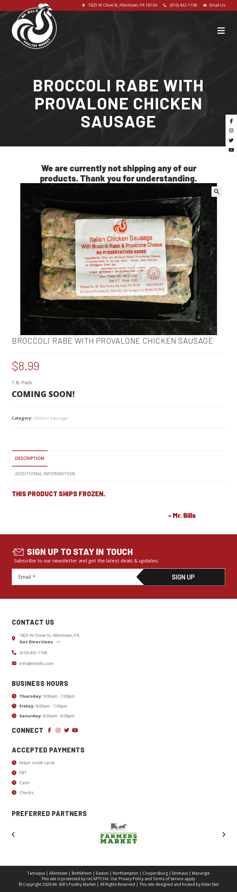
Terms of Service (168, 879)
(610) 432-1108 (183, 5)
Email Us (217, 5)
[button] (216, 191)
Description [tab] (29, 458)
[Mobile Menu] (221, 30)
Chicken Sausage (50, 418)
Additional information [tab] (45, 474)
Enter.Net (210, 884)
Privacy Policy (131, 879)
